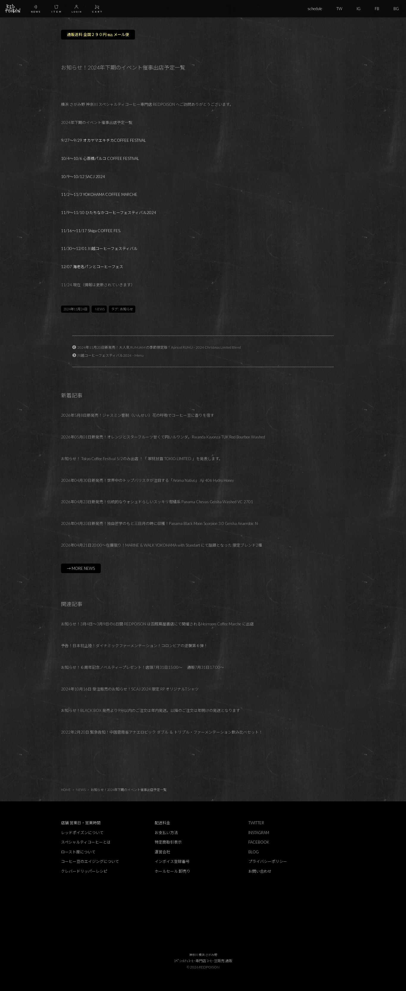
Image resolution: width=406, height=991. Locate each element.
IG (358, 8)
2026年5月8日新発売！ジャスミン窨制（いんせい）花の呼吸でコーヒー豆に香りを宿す (137, 415)
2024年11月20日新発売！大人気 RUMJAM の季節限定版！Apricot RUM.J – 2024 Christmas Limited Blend (159, 347)
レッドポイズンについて (82, 832)
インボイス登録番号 (172, 861)
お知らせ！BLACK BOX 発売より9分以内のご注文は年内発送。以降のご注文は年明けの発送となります (150, 710)
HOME (66, 790)
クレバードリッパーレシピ (84, 871)
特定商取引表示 (168, 842)
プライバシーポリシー (267, 861)
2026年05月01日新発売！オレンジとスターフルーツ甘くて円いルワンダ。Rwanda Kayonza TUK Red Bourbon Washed (163, 437)
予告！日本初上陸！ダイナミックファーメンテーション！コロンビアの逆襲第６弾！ (134, 645)
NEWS (100, 309)
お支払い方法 (166, 832)
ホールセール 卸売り (172, 871)
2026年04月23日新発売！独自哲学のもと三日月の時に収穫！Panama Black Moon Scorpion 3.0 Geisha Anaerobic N (159, 523)
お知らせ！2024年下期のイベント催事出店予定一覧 (129, 790)
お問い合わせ (260, 871)
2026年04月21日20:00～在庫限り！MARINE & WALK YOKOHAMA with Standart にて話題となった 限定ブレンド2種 (161, 545)
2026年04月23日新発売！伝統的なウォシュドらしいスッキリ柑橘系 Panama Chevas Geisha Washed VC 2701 (157, 501)
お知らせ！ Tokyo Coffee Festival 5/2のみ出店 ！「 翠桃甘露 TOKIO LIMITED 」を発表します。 (142, 458)
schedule (315, 8)
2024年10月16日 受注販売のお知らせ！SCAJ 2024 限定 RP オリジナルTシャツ (130, 689)
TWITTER (256, 822)
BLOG (253, 852)
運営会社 (162, 852)
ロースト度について (78, 852)
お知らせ (126, 309)
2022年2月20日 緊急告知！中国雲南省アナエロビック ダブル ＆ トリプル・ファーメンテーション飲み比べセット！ (162, 732)
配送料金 (162, 822)
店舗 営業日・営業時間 (81, 822)
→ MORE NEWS (81, 568)
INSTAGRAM (258, 832)
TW (339, 8)
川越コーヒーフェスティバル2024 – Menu (110, 355)
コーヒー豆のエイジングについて (90, 861)
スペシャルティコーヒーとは (86, 842)
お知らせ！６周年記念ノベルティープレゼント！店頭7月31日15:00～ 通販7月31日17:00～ (142, 667)
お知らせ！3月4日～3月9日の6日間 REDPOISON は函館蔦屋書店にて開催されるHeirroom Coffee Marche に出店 (157, 624)
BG (396, 8)
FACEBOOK (258, 842)
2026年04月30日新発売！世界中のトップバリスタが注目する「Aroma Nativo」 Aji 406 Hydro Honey (147, 480)
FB (377, 8)
